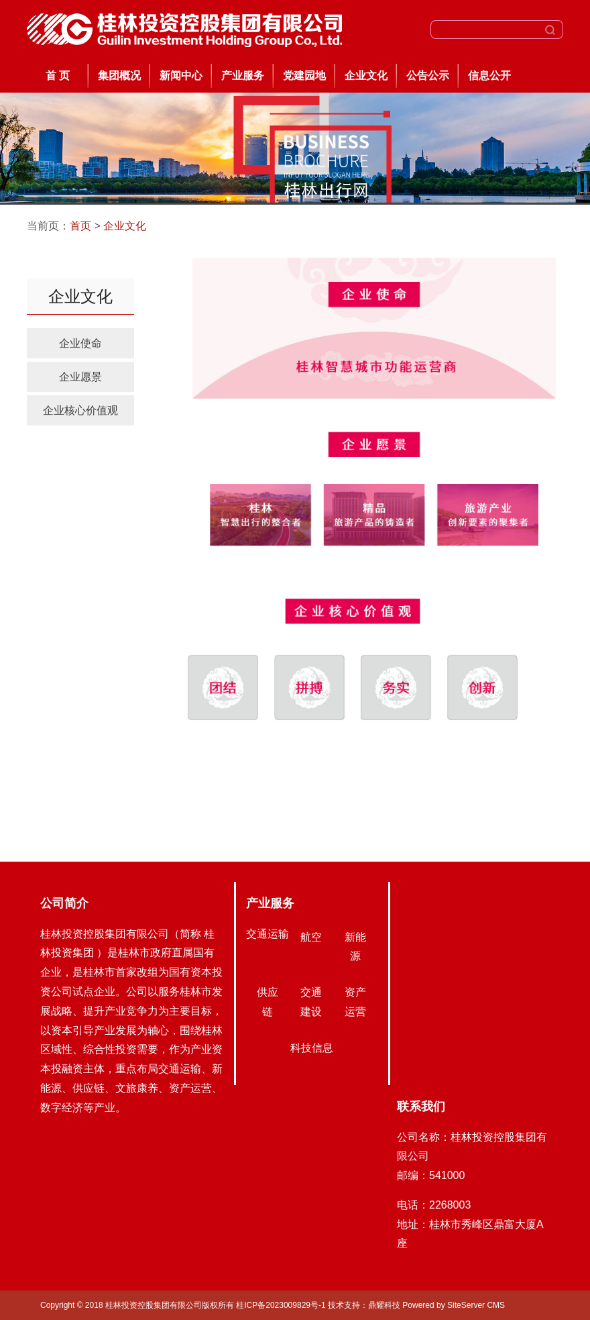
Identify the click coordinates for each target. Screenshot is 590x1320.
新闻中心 (181, 75)
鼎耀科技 (384, 1305)
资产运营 (355, 1001)
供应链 (267, 1001)
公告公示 (427, 75)
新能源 (355, 946)
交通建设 (311, 1001)
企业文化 (366, 75)
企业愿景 (80, 377)
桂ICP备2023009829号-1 (282, 1305)
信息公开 (489, 75)
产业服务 (242, 75)
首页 (80, 226)
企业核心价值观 (80, 410)
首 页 (58, 75)
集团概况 (119, 75)
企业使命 (80, 343)
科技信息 (311, 1048)
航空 (311, 937)
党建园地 (304, 75)
